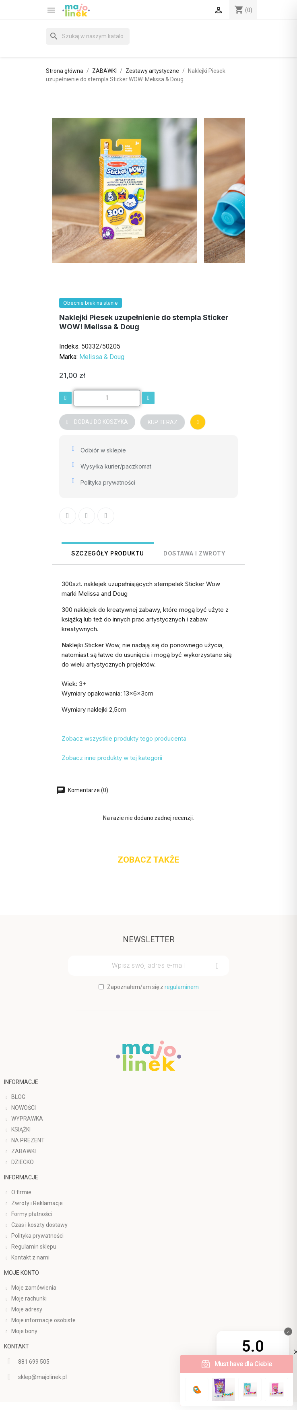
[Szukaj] (88, 36)
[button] (97, 422)
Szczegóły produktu (107, 553)
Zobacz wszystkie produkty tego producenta (124, 738)
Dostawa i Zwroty (194, 553)
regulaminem (182, 986)
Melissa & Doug (101, 357)
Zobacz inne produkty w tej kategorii (112, 758)
